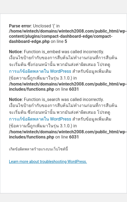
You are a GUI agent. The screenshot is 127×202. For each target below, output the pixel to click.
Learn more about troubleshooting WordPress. (48, 161)
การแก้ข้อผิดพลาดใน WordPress (40, 71)
